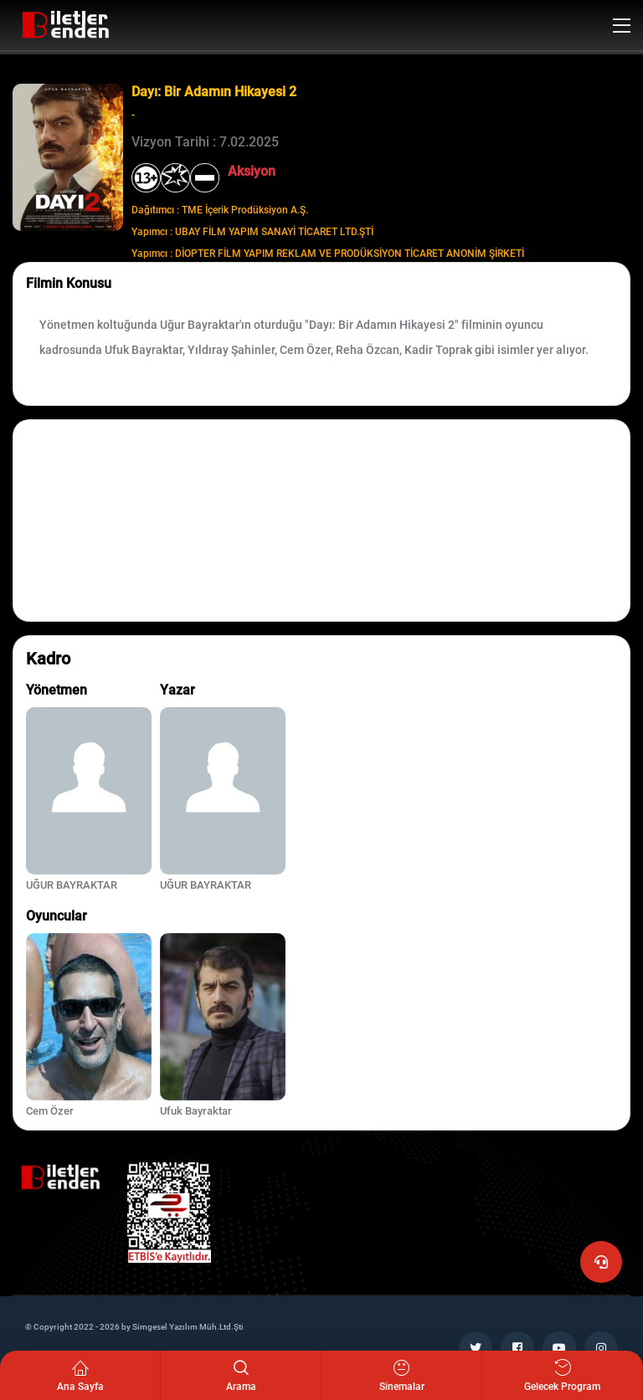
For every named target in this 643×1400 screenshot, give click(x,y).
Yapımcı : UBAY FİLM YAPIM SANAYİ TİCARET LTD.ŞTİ (252, 232)
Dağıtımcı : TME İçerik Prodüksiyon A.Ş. (219, 210)
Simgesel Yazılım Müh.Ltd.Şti (188, 1326)
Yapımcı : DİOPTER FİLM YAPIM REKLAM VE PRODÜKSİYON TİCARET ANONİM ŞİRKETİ (327, 253)
